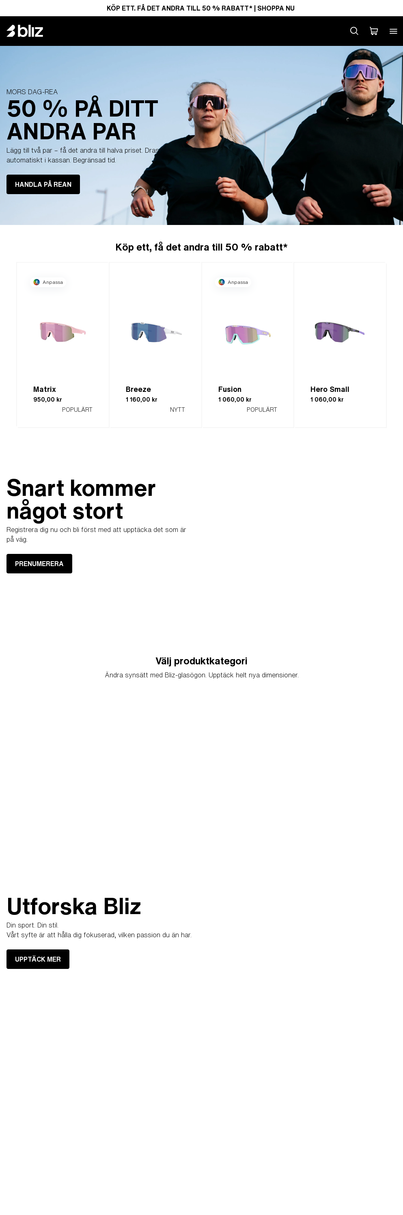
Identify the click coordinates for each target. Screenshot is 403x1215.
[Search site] (354, 31)
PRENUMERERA (39, 563)
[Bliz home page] (30, 31)
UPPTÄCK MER (38, 959)
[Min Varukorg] (374, 31)
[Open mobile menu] (393, 31)
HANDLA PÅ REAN (43, 184)
